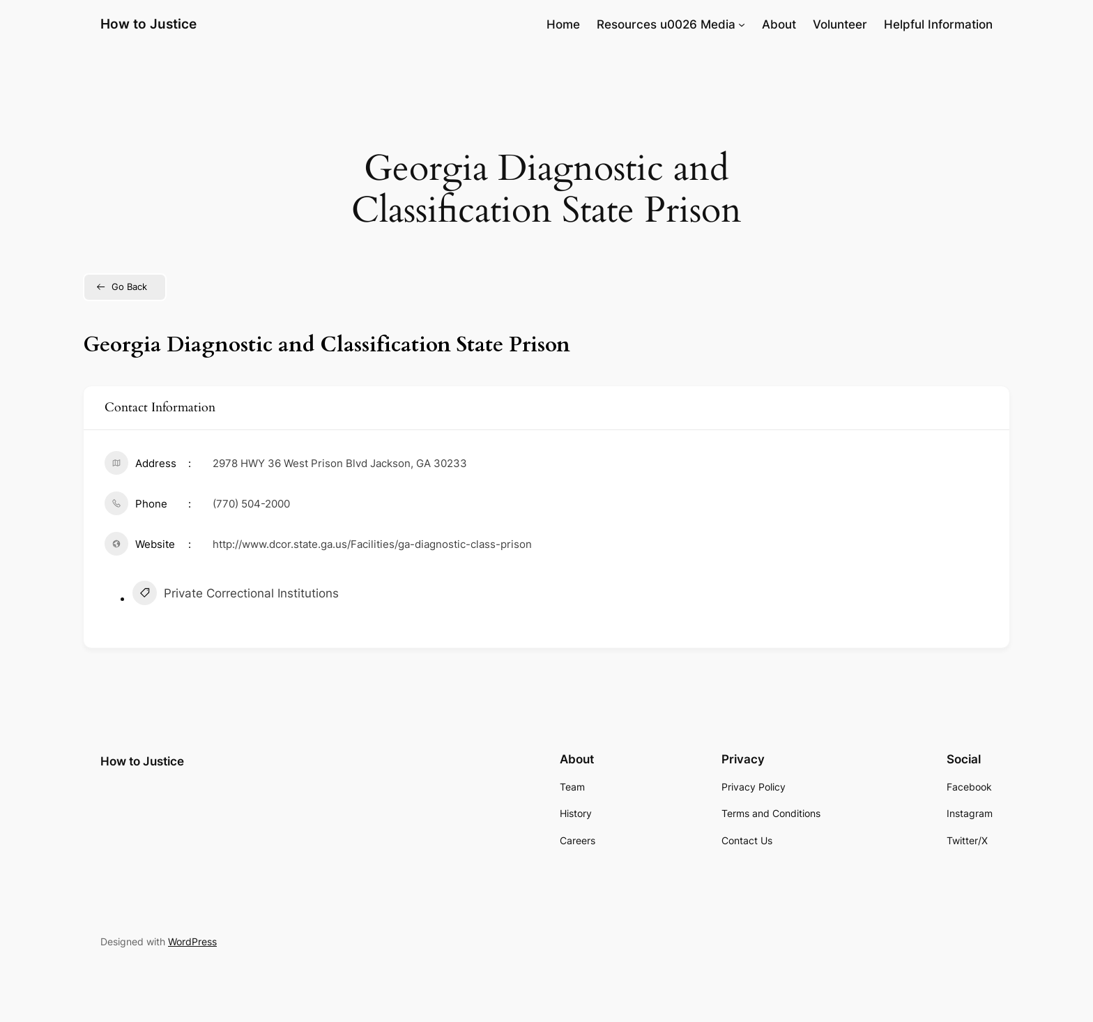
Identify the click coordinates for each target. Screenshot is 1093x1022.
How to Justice (148, 23)
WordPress (192, 941)
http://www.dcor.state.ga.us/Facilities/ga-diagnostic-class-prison (372, 544)
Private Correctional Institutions (235, 594)
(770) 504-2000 (251, 503)
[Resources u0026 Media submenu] (741, 24)
